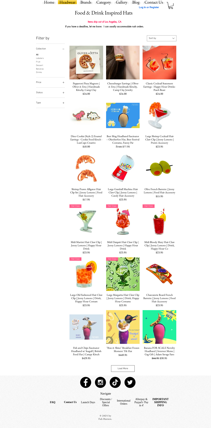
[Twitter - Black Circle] (129, 382)
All (37, 54)
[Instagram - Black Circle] (100, 382)
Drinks (39, 72)
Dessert (39, 65)
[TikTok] (115, 382)
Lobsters (40, 58)
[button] (171, 5)
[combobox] (161, 38)
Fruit (38, 61)
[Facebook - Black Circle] (85, 382)
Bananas (40, 68)
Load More (123, 368)
